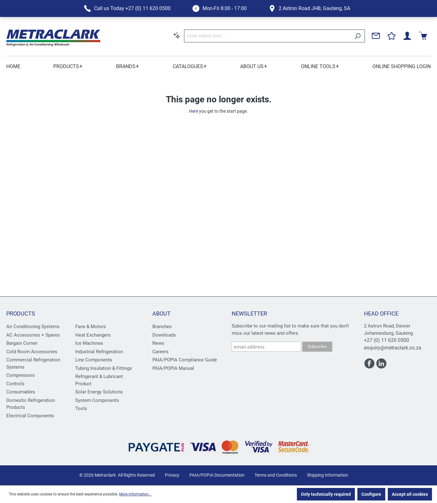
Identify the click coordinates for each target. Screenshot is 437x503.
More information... (135, 494)
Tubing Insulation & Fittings (103, 368)
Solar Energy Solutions (99, 392)
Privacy (172, 475)
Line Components (93, 360)
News (158, 343)
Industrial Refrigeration (99, 351)
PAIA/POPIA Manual (173, 368)
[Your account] (407, 36)
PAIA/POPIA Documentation (217, 475)
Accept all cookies (410, 494)
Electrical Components (30, 416)
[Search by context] (177, 35)
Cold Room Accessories (31, 351)
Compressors (20, 375)
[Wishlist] (391, 36)
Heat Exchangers (93, 335)
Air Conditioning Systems (33, 326)
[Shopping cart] (423, 36)
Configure (371, 494)
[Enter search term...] (267, 36)
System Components (97, 400)
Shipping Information (327, 475)
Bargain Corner (21, 343)
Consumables (20, 392)
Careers (160, 351)
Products (20, 313)
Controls (15, 384)
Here (193, 111)
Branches (162, 326)
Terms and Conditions (276, 475)
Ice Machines (89, 343)
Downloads (164, 335)
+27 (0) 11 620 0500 (386, 340)
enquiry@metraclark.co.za (392, 348)
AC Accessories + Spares (33, 335)
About (161, 313)
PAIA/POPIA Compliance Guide (184, 360)
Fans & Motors (90, 326)
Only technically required (326, 494)
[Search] (357, 36)
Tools (81, 408)
